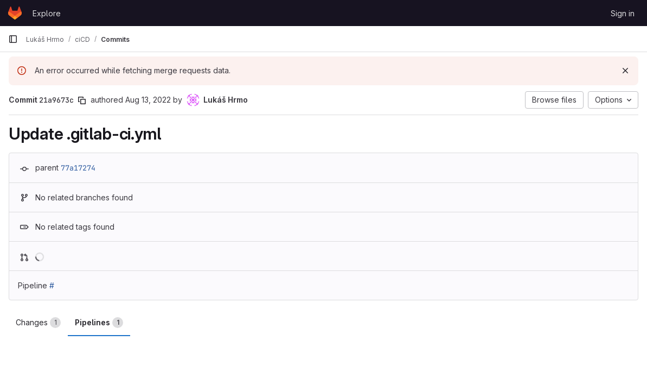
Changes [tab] (38, 322)
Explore (47, 13)
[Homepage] (15, 13)
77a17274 (78, 168)
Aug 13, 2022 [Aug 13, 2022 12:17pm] (148, 99)
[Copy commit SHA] (81, 100)
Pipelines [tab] (99, 322)
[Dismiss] (625, 70)
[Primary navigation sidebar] (13, 39)
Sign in (623, 13)
